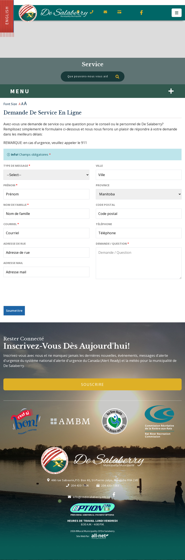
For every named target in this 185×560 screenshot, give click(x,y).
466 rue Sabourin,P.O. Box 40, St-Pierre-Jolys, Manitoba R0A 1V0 (92, 480)
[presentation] (35, 294)
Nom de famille (16, 205)
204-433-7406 (77, 485)
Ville (99, 166)
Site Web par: (92, 536)
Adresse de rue (14, 243)
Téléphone (104, 224)
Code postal (105, 205)
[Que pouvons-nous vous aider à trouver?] (92, 77)
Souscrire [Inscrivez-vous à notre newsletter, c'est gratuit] (92, 384)
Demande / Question (112, 243)
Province (102, 185)
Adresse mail (13, 263)
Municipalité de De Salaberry (53, 13)
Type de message (16, 166)
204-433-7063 (107, 485)
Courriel (11, 224)
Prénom (10, 185)
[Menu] (177, 12)
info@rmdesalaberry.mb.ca (89, 497)
